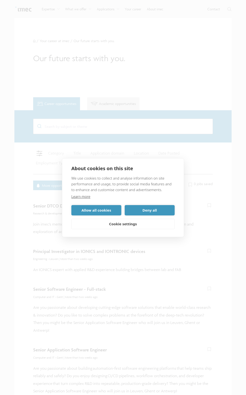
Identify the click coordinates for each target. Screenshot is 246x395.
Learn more (80, 196)
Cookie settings (123, 223)
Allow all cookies (96, 210)
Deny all (149, 210)
